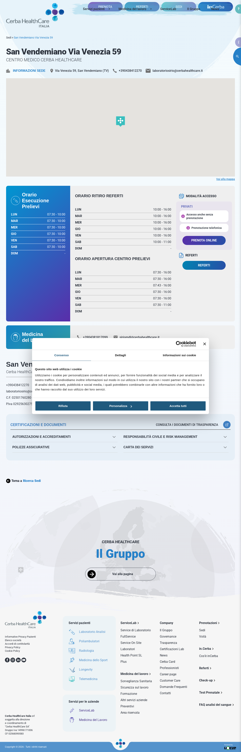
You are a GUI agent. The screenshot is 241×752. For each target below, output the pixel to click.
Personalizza (120, 406)
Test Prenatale (209, 692)
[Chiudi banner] (204, 343)
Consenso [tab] (61, 355)
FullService (128, 636)
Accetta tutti (178, 406)
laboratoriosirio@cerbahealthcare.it (178, 71)
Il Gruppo (193, 9)
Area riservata (130, 712)
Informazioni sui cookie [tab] (179, 355)
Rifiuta (63, 406)
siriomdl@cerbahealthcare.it (139, 337)
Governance (168, 636)
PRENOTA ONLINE (204, 240)
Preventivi (127, 706)
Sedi (8, 37)
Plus (123, 662)
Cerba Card (167, 662)
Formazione (128, 694)
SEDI (179, 22)
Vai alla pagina (122, 574)
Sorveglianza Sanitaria (136, 681)
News (215, 9)
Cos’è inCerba (208, 656)
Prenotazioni (208, 623)
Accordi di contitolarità (17, 643)
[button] (120, 121)
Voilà (202, 636)
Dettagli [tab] (120, 355)
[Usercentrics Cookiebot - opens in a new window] (179, 344)
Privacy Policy (12, 647)
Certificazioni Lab (172, 649)
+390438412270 (130, 71)
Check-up (206, 680)
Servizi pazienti (94, 9)
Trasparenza (168, 643)
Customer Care (170, 680)
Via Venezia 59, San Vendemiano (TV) (82, 71)
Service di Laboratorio (135, 630)
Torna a (23, 480)
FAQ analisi (215, 705)
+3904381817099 (95, 337)
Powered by (230, 747)
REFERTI (142, 22)
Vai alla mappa (225, 179)
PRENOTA (105, 22)
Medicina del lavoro (132, 9)
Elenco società (13, 640)
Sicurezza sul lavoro (134, 687)
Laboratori (127, 649)
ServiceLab (168, 9)
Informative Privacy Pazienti (20, 636)
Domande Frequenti (173, 687)
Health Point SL (131, 655)
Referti (204, 668)
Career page (168, 674)
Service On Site (130, 643)
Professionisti (169, 668)
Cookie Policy (12, 650)
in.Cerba (205, 649)
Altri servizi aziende (133, 700)
